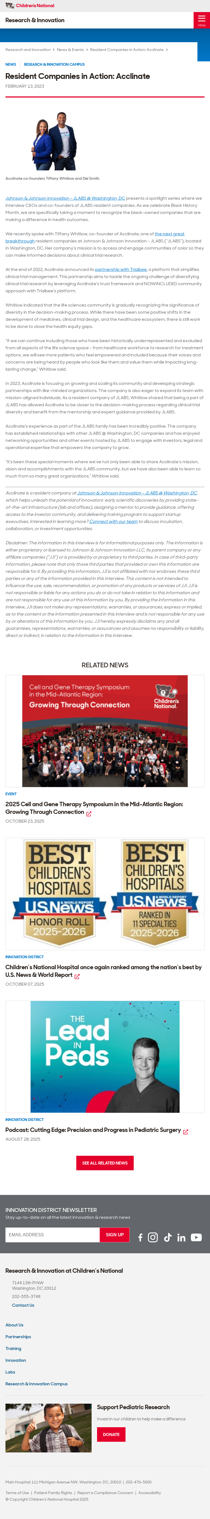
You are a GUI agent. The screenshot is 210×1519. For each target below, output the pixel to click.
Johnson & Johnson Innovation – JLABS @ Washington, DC (65, 198)
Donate (111, 1434)
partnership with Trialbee (121, 269)
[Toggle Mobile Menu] (202, 20)
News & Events (70, 49)
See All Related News (105, 1163)
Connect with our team (113, 521)
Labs (10, 1372)
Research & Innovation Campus (54, 64)
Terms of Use (17, 1492)
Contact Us (23, 1305)
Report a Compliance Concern (105, 1492)
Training (13, 1348)
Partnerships (18, 1337)
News (10, 64)
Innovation (15, 1360)
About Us (14, 1325)
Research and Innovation (28, 49)
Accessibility (149, 1492)
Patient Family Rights (53, 1492)
